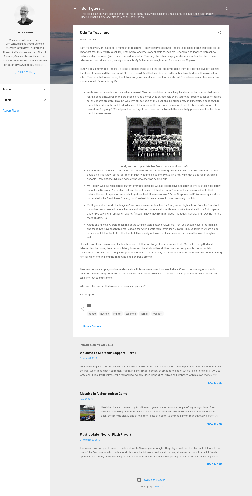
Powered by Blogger (151, 479)
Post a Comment (93, 326)
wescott (157, 313)
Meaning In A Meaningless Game (103, 393)
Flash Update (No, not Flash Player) (105, 434)
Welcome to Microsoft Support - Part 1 (108, 353)
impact (117, 313)
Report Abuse (11, 110)
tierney (144, 313)
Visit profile (25, 72)
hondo (92, 313)
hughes (104, 313)
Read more (214, 382)
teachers (131, 313)
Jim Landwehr (25, 32)
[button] (220, 33)
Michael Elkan (158, 487)
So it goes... (92, 8)
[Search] (227, 9)
